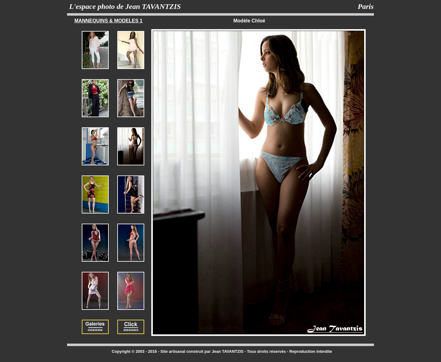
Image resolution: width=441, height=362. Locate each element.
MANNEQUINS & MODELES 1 (108, 20)
